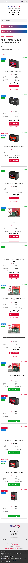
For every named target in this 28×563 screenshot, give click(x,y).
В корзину (15, 86)
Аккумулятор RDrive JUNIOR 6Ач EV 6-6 (14, 503)
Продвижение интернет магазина (11, 548)
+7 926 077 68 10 (14, 14)
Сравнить (15, 74)
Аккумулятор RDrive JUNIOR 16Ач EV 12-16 (14, 472)
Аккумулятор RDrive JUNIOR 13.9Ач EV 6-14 (14, 408)
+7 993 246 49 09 (14, 12)
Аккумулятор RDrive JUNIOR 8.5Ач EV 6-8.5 (14, 71)
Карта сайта (18, 546)
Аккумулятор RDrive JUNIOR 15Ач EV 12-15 (14, 183)
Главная (2, 36)
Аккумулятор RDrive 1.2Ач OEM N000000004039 (14, 109)
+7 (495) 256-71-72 (14, 10)
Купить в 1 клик (14, 89)
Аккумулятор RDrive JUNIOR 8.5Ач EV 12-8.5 (14, 146)
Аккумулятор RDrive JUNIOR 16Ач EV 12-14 (14, 440)
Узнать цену (15, 389)
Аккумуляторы (9, 36)
